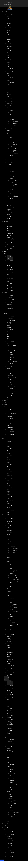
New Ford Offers (10, 16)
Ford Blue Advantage (10, 288)
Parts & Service (5, 311)
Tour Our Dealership (10, 425)
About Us (5, 405)
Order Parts (13, 378)
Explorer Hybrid (13, 177)
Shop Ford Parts (13, 382)
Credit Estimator (10, 303)
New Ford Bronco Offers (10, 22)
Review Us (10, 435)
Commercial (7, 221)
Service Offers (10, 83)
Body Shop (5, 401)
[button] (2, 438)
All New (9, 99)
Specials (6, 11)
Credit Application (10, 307)
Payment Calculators (11, 300)
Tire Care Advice (12, 352)
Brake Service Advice (13, 347)
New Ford (5, 87)
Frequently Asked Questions (11, 414)
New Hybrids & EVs (10, 165)
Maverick (15, 184)
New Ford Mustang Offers (10, 45)
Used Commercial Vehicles (10, 269)
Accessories (16, 390)
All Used (9, 257)
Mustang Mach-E (14, 155)
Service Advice (10, 342)
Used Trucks (10, 264)
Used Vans (10, 280)
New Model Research (10, 218)
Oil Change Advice (12, 357)
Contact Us (10, 432)
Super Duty (13, 126)
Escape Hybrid (13, 181)
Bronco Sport (13, 145)
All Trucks (12, 109)
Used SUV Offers (10, 73)
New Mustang (10, 102)
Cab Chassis (9, 249)
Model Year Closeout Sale (10, 93)
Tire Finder (12, 392)
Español (5, 6)
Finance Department (10, 296)
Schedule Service (11, 321)
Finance (5, 292)
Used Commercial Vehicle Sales (10, 234)
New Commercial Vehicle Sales (10, 227)
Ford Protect (10, 213)
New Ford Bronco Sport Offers (10, 30)
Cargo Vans (10, 243)
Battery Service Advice (13, 363)
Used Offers (10, 69)
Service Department (10, 317)
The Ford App (9, 397)
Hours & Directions (10, 420)
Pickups (12, 246)
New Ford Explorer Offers (10, 38)
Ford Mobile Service (10, 325)
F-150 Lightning (12, 117)
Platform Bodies (11, 240)
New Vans (10, 160)
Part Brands (12, 387)
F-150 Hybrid (12, 187)
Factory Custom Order (10, 209)
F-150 (12, 113)
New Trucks (10, 106)
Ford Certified (10, 284)
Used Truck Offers (10, 78)
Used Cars (5, 252)
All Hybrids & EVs (12, 172)
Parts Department (10, 374)
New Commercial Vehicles (10, 203)
